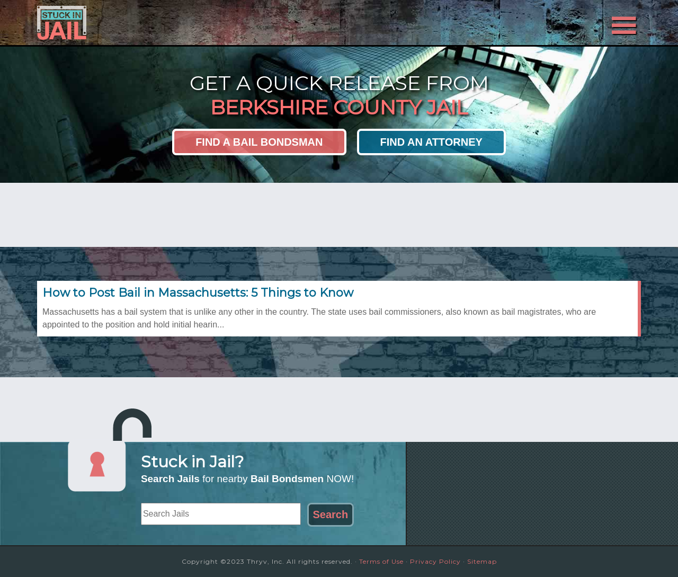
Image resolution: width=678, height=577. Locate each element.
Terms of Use (381, 561)
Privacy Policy (435, 561)
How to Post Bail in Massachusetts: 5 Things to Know (197, 293)
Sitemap (482, 561)
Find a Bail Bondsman (259, 142)
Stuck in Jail (132, 23)
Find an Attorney (431, 142)
